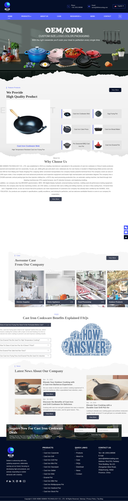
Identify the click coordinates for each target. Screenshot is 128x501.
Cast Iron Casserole (51, 453)
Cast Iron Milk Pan (51, 481)
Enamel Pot (48, 477)
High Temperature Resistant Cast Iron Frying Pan (28, 149)
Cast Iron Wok (49, 474)
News (92, 16)
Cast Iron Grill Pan (51, 460)
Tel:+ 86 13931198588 (107, 453)
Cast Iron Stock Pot (51, 491)
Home (10, 16)
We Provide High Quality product (21, 94)
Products (26, 16)
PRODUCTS (47, 448)
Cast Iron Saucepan (51, 467)
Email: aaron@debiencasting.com (100, 6)
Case (59, 16)
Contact (107, 16)
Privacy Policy (91, 499)
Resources (75, 16)
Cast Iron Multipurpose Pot (54, 484)
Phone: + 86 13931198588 (76, 6)
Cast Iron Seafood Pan (52, 488)
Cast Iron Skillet (50, 470)
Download (80, 467)
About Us (44, 16)
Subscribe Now (96, 435)
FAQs (78, 463)
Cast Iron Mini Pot (50, 463)
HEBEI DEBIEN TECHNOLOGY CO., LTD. (51, 499)
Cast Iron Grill (49, 456)
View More (115, 90)
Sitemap (82, 499)
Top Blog (100, 499)
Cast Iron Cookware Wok (28, 146)
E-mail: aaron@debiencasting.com (109, 457)
